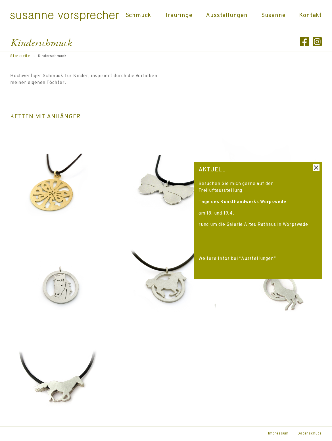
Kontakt (310, 15)
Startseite (20, 56)
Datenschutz (310, 433)
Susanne (273, 15)
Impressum (278, 433)
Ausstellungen (226, 15)
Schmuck (138, 15)
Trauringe (178, 15)
